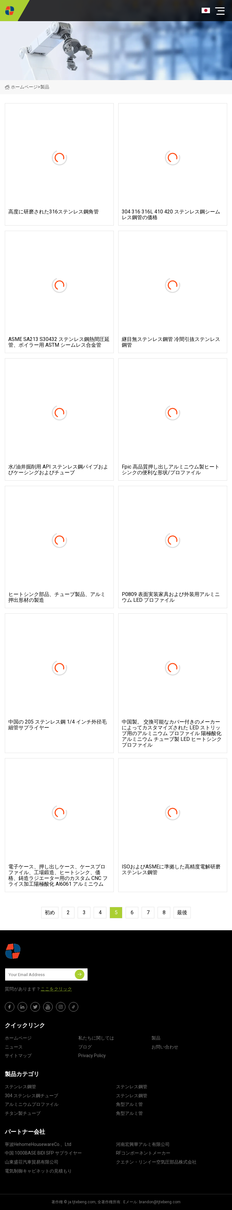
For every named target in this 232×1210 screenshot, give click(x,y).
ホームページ (21, 86)
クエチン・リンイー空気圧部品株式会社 (156, 1161)
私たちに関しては (96, 1037)
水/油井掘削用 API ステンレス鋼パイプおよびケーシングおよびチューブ (58, 470)
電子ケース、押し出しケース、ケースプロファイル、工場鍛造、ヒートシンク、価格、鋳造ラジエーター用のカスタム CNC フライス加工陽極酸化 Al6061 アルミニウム (58, 875)
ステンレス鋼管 (20, 1086)
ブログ (85, 1046)
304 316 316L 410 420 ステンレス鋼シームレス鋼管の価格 (171, 214)
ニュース (14, 1046)
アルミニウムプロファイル (31, 1104)
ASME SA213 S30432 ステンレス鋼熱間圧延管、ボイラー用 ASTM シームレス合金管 (59, 342)
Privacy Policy (92, 1055)
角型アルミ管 (129, 1104)
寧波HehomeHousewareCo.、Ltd (38, 1144)
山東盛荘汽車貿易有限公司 (31, 1161)
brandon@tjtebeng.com (160, 1202)
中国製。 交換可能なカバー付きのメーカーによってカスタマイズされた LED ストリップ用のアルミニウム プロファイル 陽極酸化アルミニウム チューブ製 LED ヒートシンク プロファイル (172, 733)
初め (50, 912)
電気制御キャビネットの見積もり (38, 1170)
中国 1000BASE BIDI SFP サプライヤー (43, 1153)
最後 (182, 912)
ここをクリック (56, 988)
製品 (155, 1037)
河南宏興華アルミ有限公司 (143, 1144)
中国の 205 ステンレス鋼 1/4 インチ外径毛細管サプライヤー (57, 725)
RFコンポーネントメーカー (143, 1153)
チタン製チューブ (23, 1113)
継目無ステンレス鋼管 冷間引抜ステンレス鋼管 (171, 342)
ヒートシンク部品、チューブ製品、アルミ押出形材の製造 (56, 597)
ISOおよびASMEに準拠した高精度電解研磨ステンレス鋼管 (171, 869)
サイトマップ (18, 1055)
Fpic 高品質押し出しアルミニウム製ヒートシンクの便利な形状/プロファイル (171, 470)
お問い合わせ (164, 1046)
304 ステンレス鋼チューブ (31, 1095)
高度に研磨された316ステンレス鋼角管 (53, 212)
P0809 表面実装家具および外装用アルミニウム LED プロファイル (171, 597)
